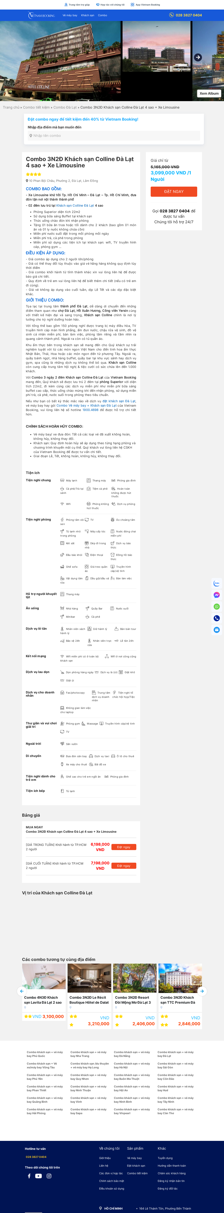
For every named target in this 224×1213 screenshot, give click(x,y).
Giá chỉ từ (159, 160)
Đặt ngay (123, 847)
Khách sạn (87, 15)
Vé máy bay (70, 15)
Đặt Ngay (174, 191)
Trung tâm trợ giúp (77, 4)
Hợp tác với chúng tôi (110, 4)
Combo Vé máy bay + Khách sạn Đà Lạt (86, 405)
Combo (102, 15)
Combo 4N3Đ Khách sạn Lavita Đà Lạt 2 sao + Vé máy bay (43, 1000)
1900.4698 (91, 410)
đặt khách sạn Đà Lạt (119, 401)
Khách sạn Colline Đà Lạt (75, 205)
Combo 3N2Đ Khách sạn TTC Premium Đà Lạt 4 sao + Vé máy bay (179, 1000)
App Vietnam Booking (145, 4)
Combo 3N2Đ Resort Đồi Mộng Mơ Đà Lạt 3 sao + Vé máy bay (133, 1000)
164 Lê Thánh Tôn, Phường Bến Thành (165, 1208)
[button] (198, 57)
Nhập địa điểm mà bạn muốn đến (54, 127)
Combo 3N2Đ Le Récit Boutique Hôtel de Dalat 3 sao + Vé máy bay (89, 1000)
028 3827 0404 (185, 15)
